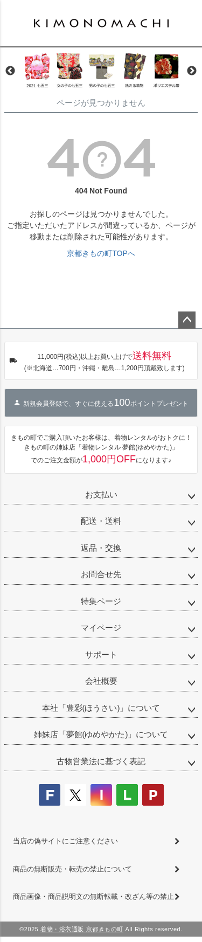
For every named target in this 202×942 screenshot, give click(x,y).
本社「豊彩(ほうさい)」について (101, 707)
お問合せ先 (101, 574)
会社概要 (101, 680)
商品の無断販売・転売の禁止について (72, 869)
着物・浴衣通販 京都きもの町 (81, 929)
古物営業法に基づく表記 (101, 761)
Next (191, 71)
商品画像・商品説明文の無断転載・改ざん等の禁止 (93, 896)
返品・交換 (101, 547)
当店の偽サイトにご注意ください (65, 841)
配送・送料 (101, 520)
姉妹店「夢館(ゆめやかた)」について (101, 734)
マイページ (101, 627)
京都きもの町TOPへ (101, 253)
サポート (101, 654)
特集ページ (101, 601)
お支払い (101, 494)
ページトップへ (187, 320)
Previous (10, 71)
